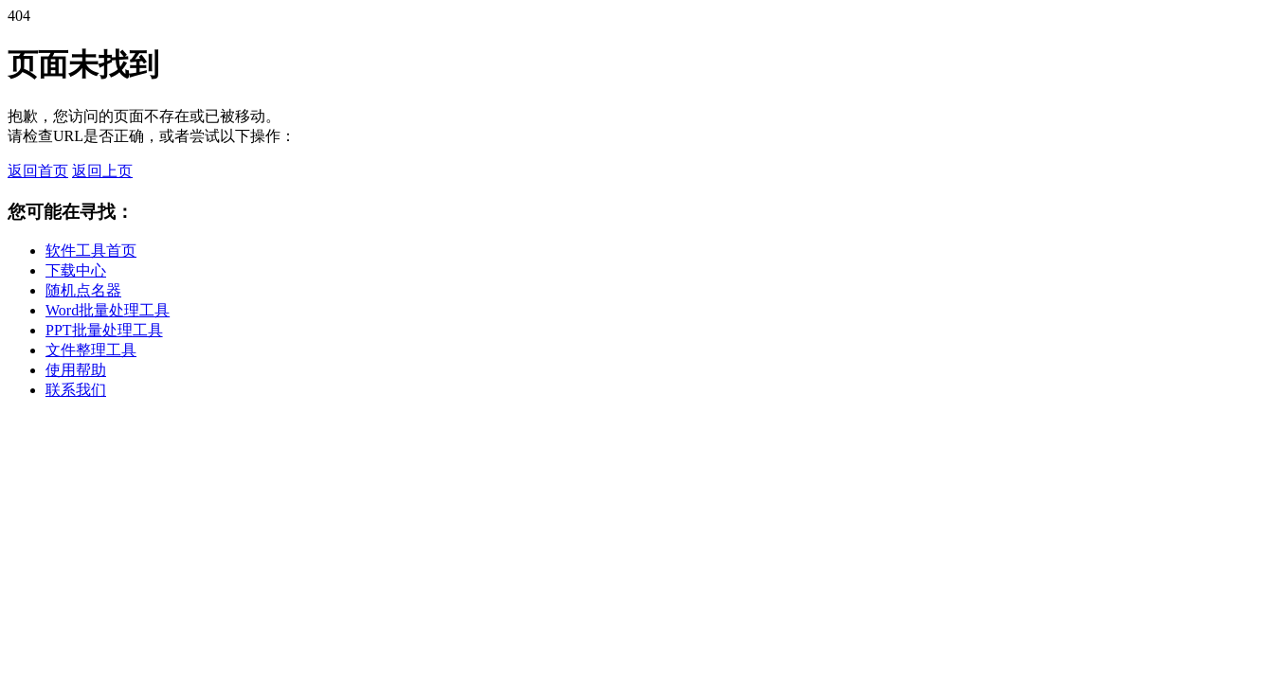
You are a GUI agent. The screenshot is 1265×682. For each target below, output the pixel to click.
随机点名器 (83, 290)
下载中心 (75, 270)
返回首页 (38, 171)
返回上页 (102, 171)
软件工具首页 (90, 250)
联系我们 (75, 390)
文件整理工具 (90, 350)
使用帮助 (75, 370)
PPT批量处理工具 (104, 330)
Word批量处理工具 (107, 310)
